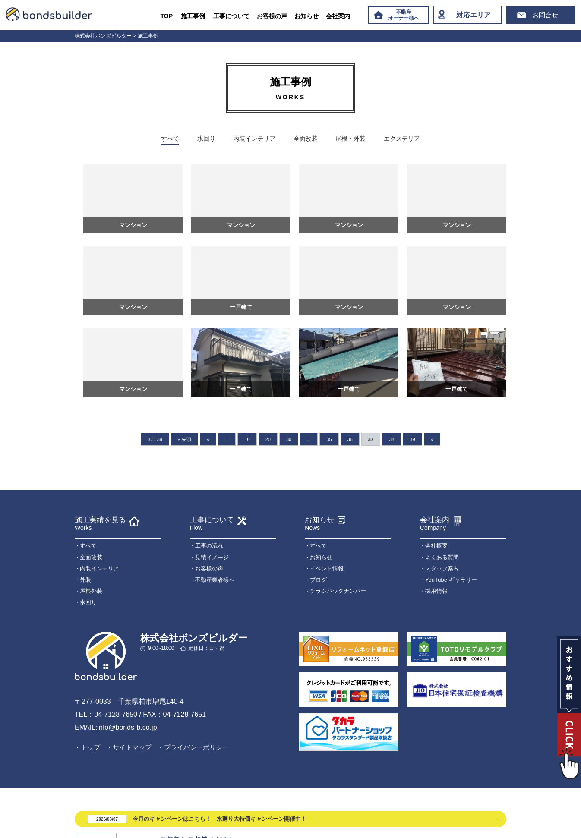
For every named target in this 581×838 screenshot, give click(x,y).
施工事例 (193, 16)
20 (268, 439)
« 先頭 (184, 439)
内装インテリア (254, 138)
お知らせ (306, 16)
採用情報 (436, 591)
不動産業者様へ (214, 580)
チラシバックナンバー (338, 591)
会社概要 (436, 545)
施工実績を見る (100, 523)
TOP (167, 16)
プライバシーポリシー (196, 747)
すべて (170, 138)
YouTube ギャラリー (451, 580)
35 (329, 439)
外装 (85, 580)
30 (288, 439)
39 (412, 439)
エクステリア (402, 138)
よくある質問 (442, 557)
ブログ (318, 580)
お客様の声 (272, 16)
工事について (231, 16)
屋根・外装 (350, 138)
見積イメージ (212, 557)
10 (246, 439)
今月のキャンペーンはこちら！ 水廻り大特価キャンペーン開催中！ (197, 819)
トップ (90, 747)
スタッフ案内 (442, 568)
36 (350, 439)
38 (391, 439)
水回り (206, 138)
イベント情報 (327, 568)
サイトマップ (132, 747)
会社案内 (338, 16)
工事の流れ (209, 545)
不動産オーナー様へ (403, 15)
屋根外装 (91, 591)
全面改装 (306, 138)
